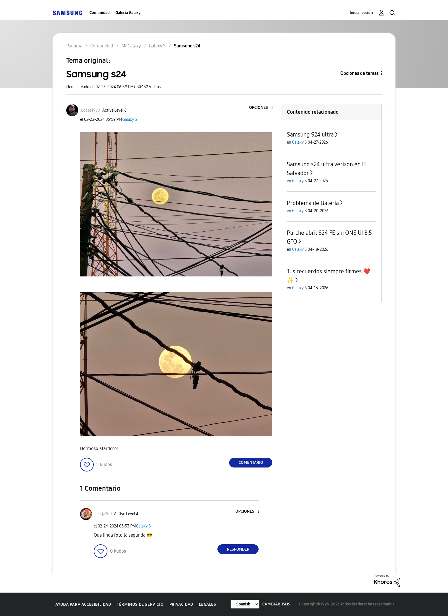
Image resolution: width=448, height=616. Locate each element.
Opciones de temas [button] (359, 73)
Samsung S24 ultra (310, 134)
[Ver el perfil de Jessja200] (103, 513)
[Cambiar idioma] (245, 604)
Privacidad (181, 604)
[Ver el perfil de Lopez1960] (90, 110)
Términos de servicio (140, 604)
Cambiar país (276, 604)
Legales (207, 604)
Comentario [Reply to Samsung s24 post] (251, 462)
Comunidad (99, 12)
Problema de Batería (313, 203)
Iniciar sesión (361, 12)
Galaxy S (129, 119)
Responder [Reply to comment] (238, 549)
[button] (263, 108)
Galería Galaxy (128, 12)
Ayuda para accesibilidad (83, 604)
